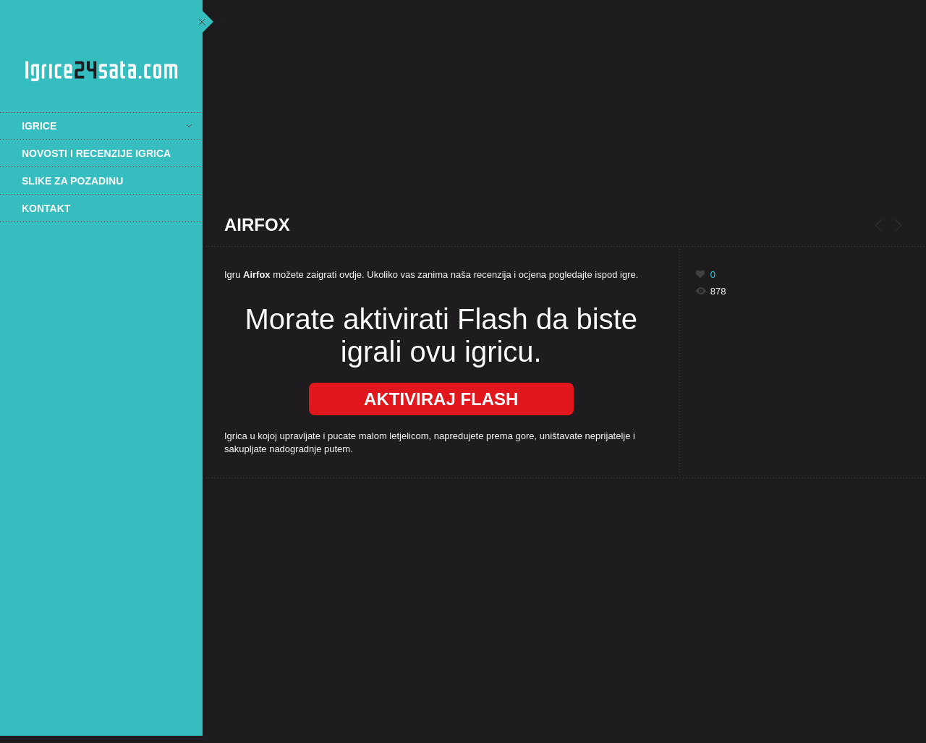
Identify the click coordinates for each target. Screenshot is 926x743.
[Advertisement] (101, 461)
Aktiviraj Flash (441, 399)
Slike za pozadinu (72, 181)
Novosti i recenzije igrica (96, 153)
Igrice (107, 126)
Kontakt (46, 208)
